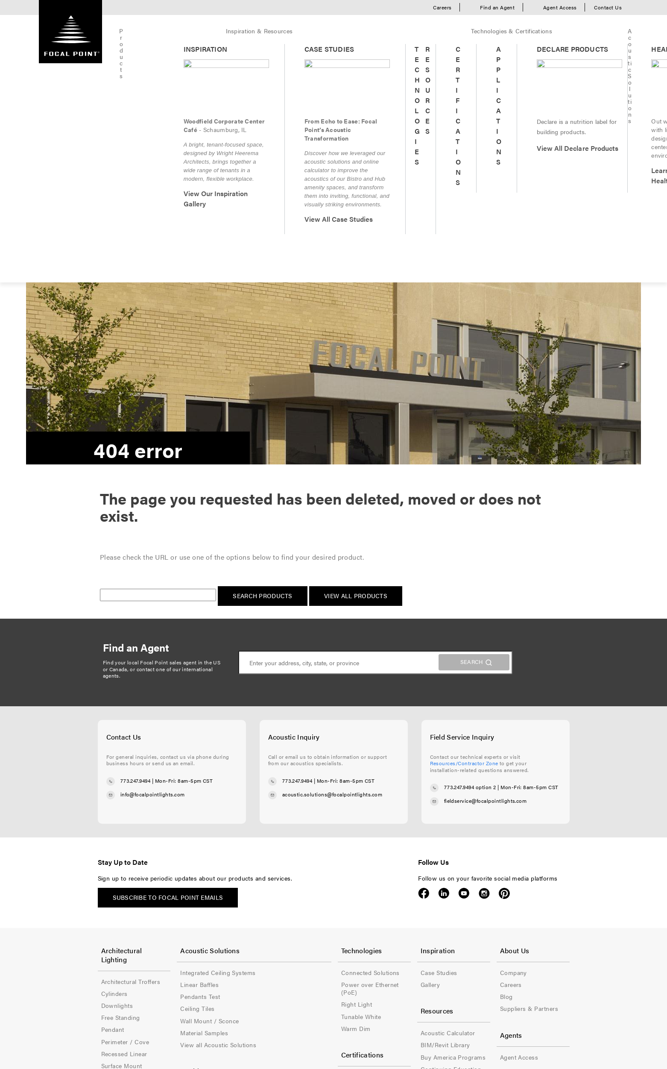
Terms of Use (164, 993)
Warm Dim (307, 790)
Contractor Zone (411, 850)
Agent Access (560, 7)
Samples (113, 954)
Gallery (397, 753)
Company (497, 741)
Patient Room (216, 910)
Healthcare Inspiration (228, 874)
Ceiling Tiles (214, 777)
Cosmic (112, 918)
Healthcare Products (225, 862)
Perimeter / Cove (125, 802)
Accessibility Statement (288, 993)
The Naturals (119, 930)
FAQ (394, 874)
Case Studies (406, 741)
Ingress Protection (319, 874)
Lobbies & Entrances (226, 898)
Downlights (117, 765)
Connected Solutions (322, 741)
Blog (490, 765)
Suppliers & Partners (513, 777)
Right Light (308, 765)
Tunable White (312, 777)
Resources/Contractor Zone (464, 532)
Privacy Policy (218, 993)
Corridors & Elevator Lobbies (238, 886)
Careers (442, 7)
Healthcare (419, 30)
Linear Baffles (216, 753)
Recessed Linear (124, 814)
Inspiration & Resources (192, 30)
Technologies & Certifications (281, 30)
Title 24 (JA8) (311, 898)
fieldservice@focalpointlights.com (485, 570)
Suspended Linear (126, 838)
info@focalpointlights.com (152, 563)
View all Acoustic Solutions (235, 814)
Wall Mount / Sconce (130, 850)
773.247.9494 (135, 550)
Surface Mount (121, 826)
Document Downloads (419, 862)
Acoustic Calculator (415, 802)
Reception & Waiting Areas (234, 922)
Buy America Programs (325, 838)
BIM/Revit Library (413, 814)
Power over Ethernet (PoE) (330, 753)
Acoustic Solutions (363, 30)
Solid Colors (118, 942)
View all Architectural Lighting (131, 866)
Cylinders (114, 753)
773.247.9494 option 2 (470, 557)
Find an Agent (497, 7)
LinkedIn (444, 662)
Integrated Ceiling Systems (234, 741)
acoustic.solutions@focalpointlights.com (332, 563)
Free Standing (120, 777)
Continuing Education (418, 838)
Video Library (407, 898)
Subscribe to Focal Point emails (168, 666)
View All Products (355, 365)
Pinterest (504, 662)
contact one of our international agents (158, 442)
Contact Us (608, 7)
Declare (303, 850)
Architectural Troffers (131, 741)
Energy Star (309, 862)
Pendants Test (217, 765)
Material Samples (221, 802)
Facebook (424, 662)
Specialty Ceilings (317, 947)
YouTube (464, 662)
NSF (298, 886)
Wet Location (311, 958)
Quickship (463, 30)
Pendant (112, 790)
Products (131, 30)
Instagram (484, 662)
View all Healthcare (223, 934)
